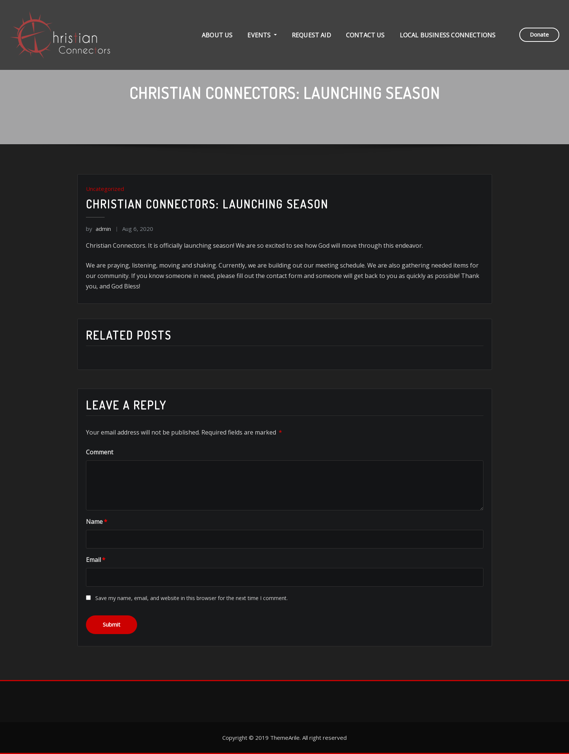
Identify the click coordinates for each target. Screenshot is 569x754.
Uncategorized (105, 188)
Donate (539, 35)
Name (96, 521)
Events (261, 36)
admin (98, 228)
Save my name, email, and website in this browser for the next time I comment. (191, 598)
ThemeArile (285, 737)
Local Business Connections (448, 36)
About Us (217, 36)
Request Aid (311, 36)
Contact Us (365, 36)
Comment (99, 452)
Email (95, 560)
